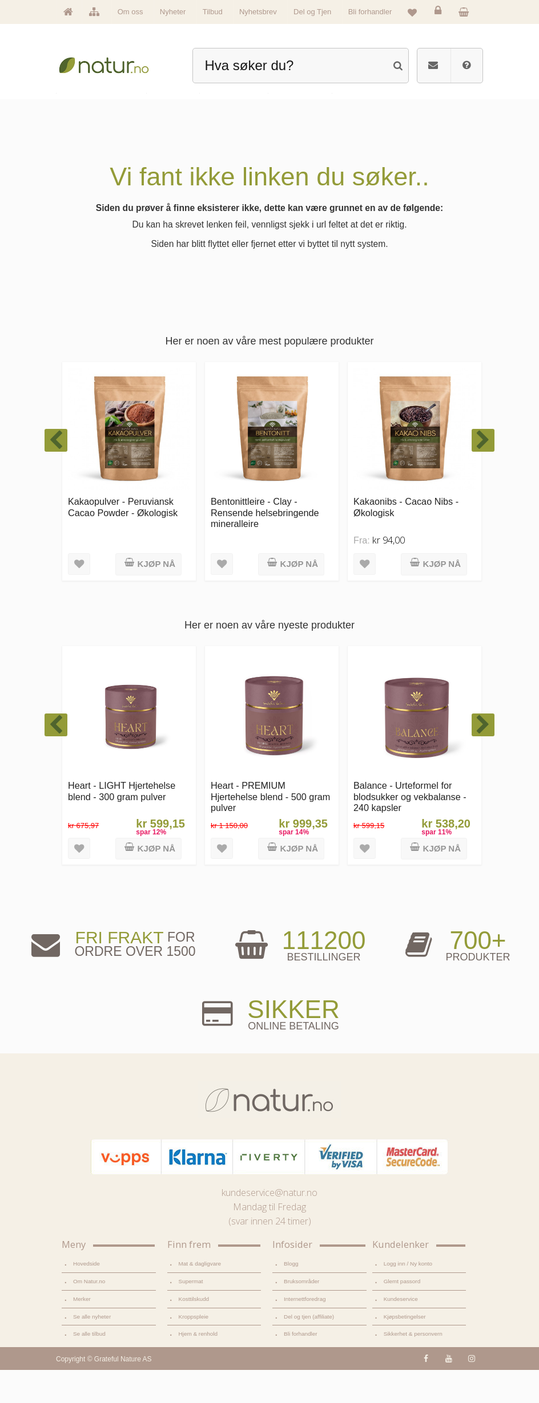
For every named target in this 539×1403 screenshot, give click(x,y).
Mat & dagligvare (200, 1296)
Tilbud (213, 11)
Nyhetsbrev (258, 11)
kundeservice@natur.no (269, 1225)
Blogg (291, 1296)
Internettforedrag (304, 1332)
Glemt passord (402, 1314)
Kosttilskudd (194, 1332)
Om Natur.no (89, 1314)
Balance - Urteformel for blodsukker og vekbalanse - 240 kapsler (409, 829)
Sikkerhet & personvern (413, 1367)
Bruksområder (301, 1314)
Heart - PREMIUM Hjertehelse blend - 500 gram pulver (270, 829)
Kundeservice (401, 1332)
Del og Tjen (312, 11)
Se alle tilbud (89, 1367)
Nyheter (173, 11)
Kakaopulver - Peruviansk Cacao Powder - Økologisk (123, 539)
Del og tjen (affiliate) (309, 1350)
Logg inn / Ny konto (408, 1296)
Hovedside (86, 1296)
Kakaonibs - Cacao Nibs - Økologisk (405, 539)
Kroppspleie (193, 1350)
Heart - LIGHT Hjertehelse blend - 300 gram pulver (121, 823)
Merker (82, 1332)
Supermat (191, 1314)
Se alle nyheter (92, 1350)
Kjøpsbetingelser (405, 1350)
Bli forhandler (370, 11)
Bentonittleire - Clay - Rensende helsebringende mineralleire (265, 545)
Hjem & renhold (198, 1367)
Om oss (130, 11)
